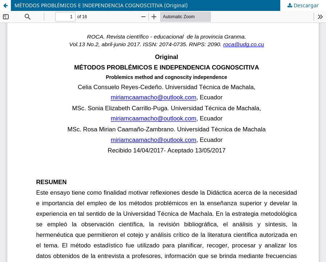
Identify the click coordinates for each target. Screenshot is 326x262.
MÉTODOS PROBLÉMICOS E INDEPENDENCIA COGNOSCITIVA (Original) (101, 5)
